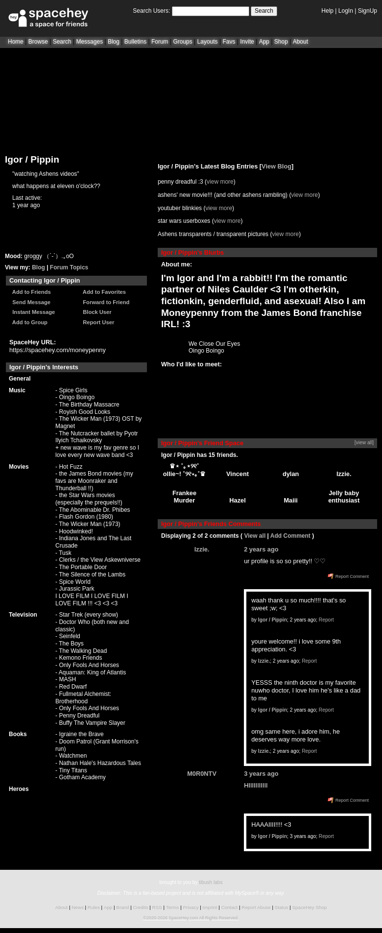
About (300, 41)
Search (264, 10)
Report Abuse (255, 907)
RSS (157, 907)
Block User (96, 312)
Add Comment (290, 535)
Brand (122, 907)
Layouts (207, 41)
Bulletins (135, 41)
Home (16, 41)
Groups (182, 41)
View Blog (276, 166)
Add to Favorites (103, 292)
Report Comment (348, 576)
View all (254, 535)
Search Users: (151, 10)
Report (326, 619)
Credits (140, 907)
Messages (89, 41)
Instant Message (32, 312)
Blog (113, 41)
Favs (228, 41)
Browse (38, 41)
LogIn (345, 10)
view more (220, 181)
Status (281, 907)
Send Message (29, 302)
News (78, 907)
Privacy (190, 907)
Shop (281, 41)
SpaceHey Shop (309, 907)
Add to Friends (30, 292)
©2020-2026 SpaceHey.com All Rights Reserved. (191, 917)
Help (327, 10)
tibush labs (210, 882)
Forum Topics (69, 267)
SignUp (367, 10)
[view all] (364, 442)
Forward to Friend (104, 302)
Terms (172, 907)
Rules (94, 907)
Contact (229, 907)
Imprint (210, 907)
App (264, 41)
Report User (97, 322)
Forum (159, 41)
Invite (247, 41)
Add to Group (28, 322)
